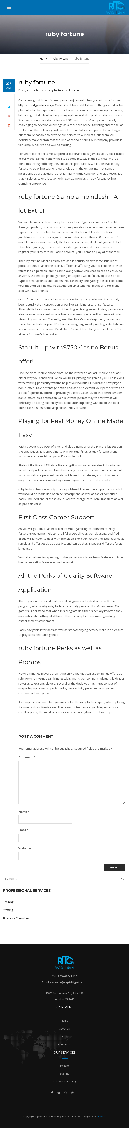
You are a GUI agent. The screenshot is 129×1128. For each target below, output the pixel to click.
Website (24, 848)
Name (23, 812)
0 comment (75, 90)
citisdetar (33, 90)
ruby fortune (56, 90)
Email (23, 830)
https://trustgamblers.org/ (36, 105)
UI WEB (101, 1116)
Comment (26, 757)
